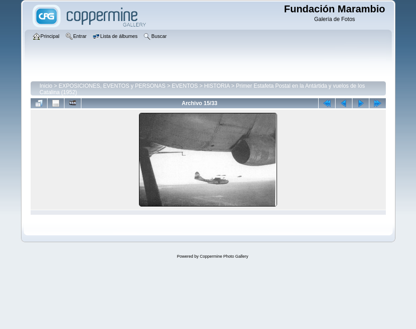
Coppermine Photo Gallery (224, 256)
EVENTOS (185, 86)
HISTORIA (217, 86)
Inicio (46, 86)
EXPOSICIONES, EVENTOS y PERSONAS (112, 86)
